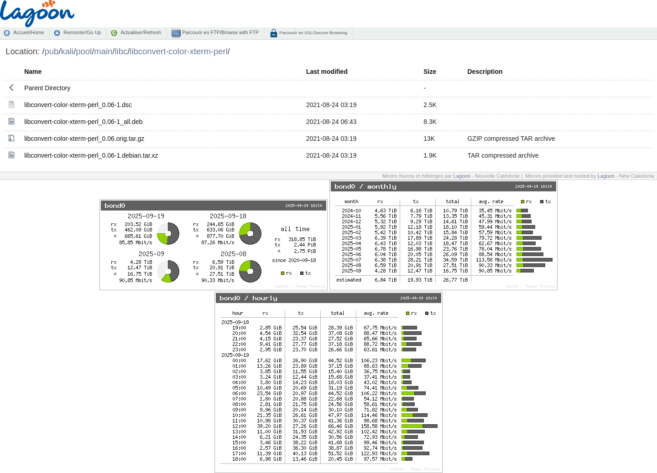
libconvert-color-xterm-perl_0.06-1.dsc (78, 104)
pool (84, 51)
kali (67, 51)
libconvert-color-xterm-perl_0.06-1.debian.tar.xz (91, 155)
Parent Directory (47, 88)
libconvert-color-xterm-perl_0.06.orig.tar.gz (84, 138)
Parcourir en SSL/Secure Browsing (312, 32)
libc (121, 51)
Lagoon (462, 176)
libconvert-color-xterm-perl (179, 51)
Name (33, 71)
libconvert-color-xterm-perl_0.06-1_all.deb (83, 121)
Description (484, 71)
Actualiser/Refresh (140, 32)
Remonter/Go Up (82, 32)
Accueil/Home (28, 32)
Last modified (327, 71)
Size (429, 71)
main (103, 51)
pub (51, 51)
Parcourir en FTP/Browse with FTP (220, 32)
